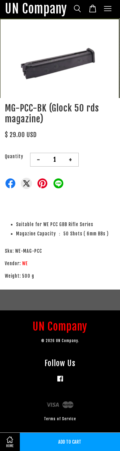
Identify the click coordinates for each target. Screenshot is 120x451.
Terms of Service (60, 418)
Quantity (14, 156)
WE (25, 263)
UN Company (36, 9)
